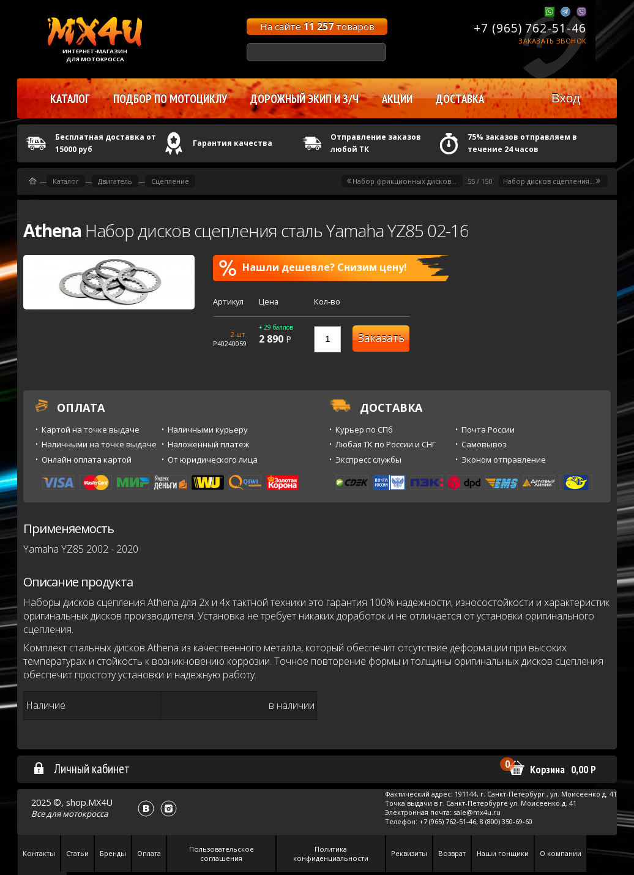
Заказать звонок (552, 40)
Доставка (460, 98)
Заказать (381, 338)
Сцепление (170, 181)
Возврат (452, 853)
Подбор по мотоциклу (170, 98)
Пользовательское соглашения (221, 853)
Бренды (113, 853)
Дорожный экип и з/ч (304, 98)
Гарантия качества (232, 143)
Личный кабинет (81, 768)
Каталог (66, 181)
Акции (397, 98)
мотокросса (85, 813)
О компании (560, 853)
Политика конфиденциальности (330, 853)
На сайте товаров (317, 26)
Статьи (77, 853)
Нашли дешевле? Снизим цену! (313, 267)
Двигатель (115, 181)
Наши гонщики (503, 853)
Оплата (149, 853)
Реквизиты (409, 853)
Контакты (39, 853)
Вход (565, 98)
